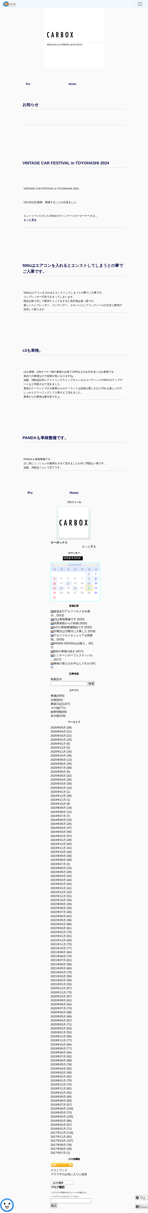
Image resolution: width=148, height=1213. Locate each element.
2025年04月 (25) (61, 779)
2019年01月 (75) (61, 1080)
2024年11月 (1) (60, 799)
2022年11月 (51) (61, 896)
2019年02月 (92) (61, 1076)
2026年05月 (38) (61, 727)
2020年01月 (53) (61, 1032)
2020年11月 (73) (61, 992)
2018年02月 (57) (61, 1124)
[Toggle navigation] (140, 4)
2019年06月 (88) (61, 1060)
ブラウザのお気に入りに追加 (69, 1174)
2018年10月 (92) (61, 1092)
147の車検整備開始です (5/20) (71, 627)
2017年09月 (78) (61, 1144)
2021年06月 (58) (61, 964)
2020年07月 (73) (61, 1008)
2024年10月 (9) (60, 803)
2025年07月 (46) (61, 767)
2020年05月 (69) (61, 1016)
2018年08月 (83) (61, 1100)
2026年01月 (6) (60, 743)
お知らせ (30, 104)
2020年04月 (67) (61, 1020)
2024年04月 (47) (61, 827)
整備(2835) (58, 695)
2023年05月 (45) (61, 872)
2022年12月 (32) (61, 892)
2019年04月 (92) (61, 1068)
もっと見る (89, 546)
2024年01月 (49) (61, 839)
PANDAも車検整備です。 (45, 438)
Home (72, 84)
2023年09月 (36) (61, 855)
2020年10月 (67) (61, 996)
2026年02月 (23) (61, 739)
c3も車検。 (33, 350)
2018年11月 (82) (61, 1088)
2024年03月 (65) (61, 831)
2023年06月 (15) (61, 868)
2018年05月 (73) (61, 1112)
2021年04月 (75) (61, 972)
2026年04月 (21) (61, 731)
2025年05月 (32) (61, 775)
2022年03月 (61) (61, 928)
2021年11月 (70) (61, 944)
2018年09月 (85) (61, 1096)
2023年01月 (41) (61, 888)
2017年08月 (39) (61, 1148)
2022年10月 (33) (61, 900)
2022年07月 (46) (61, 912)
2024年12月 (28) (61, 795)
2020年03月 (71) (61, 1024)
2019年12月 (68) (61, 1036)
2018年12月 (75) (61, 1084)
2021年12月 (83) (61, 940)
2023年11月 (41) (61, 847)
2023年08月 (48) (61, 859)
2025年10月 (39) (61, 755)
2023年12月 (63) (61, 843)
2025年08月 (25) (61, 763)
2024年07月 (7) (60, 815)
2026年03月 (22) (61, 735)
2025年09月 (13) (61, 759)
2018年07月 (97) (61, 1104)
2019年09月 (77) (61, 1048)
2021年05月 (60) (61, 968)
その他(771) (58, 707)
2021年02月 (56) (61, 980)
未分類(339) (58, 715)
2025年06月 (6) (60, 771)
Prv (28, 84)
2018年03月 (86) (61, 1120)
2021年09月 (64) (61, 952)
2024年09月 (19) (61, 807)
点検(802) (57, 699)
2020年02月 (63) (61, 1028)
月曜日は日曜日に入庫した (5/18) (73, 631)
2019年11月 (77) (61, 1040)
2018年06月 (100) (62, 1108)
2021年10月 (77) (61, 948)
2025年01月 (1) (60, 791)
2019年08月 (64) (61, 1052)
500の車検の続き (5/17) (67, 651)
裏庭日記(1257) (60, 703)
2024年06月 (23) (61, 819)
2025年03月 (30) (61, 783)
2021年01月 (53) (61, 984)
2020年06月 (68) (61, 1012)
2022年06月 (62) (61, 916)
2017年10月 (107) (62, 1140)
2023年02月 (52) (61, 883)
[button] (30, 219)
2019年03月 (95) (61, 1072)
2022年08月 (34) (61, 908)
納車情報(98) (59, 711)
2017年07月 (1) (60, 1152)
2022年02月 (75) (61, 932)
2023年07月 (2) (60, 864)
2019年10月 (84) (61, 1044)
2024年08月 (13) (61, 811)
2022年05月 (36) (61, 920)
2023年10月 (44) (61, 851)
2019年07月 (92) (61, 1056)
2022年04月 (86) (61, 924)
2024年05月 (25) (61, 823)
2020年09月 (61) (61, 1000)
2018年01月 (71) (61, 1128)
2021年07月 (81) (61, 960)
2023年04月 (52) (61, 876)
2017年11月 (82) (61, 1136)
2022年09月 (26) (61, 904)
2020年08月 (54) (61, 1004)
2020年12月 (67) (61, 988)
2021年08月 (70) (61, 956)
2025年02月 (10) (61, 787)
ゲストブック (59, 1170)
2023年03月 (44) (61, 879)
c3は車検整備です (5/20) (68, 619)
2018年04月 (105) (62, 1116)
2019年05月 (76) (61, 1064)
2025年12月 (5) (60, 747)
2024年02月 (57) (61, 836)
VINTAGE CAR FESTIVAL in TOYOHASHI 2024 (66, 163)
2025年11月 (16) (61, 751)
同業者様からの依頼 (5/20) (69, 623)
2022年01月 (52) (61, 936)
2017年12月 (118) (62, 1132)
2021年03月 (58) (61, 976)
